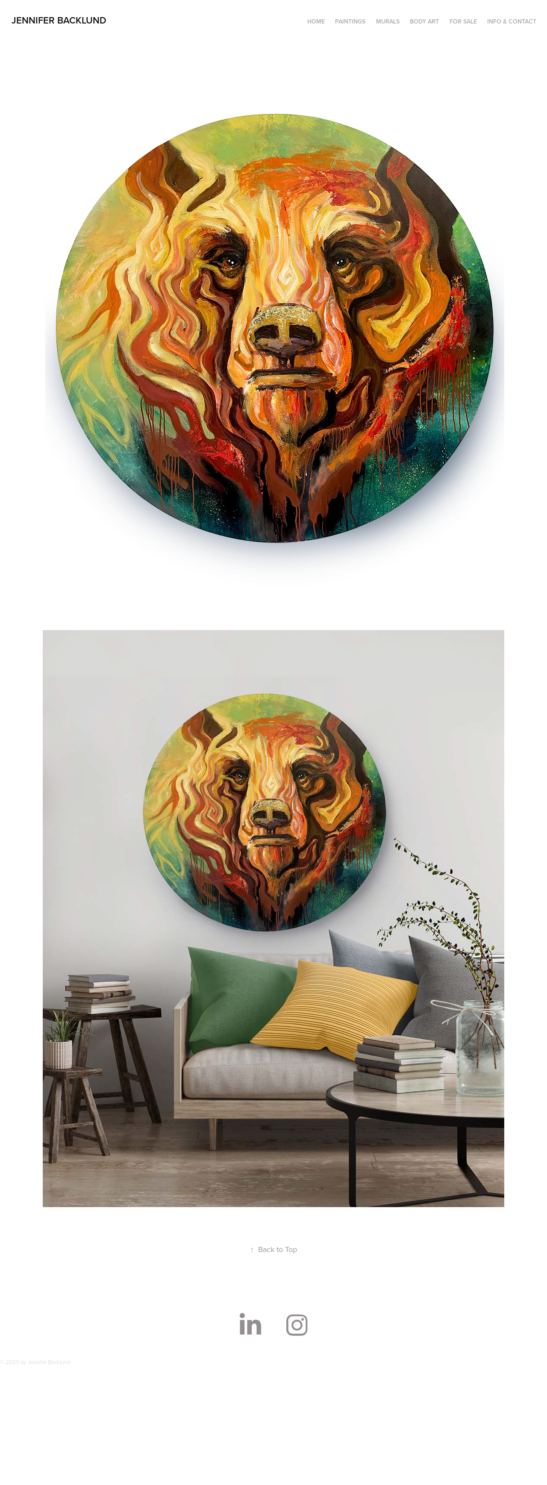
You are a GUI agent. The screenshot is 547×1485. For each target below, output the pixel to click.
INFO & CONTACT (511, 21)
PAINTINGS (350, 21)
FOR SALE (463, 21)
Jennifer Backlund (59, 20)
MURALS (388, 21)
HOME (316, 21)
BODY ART (424, 21)
